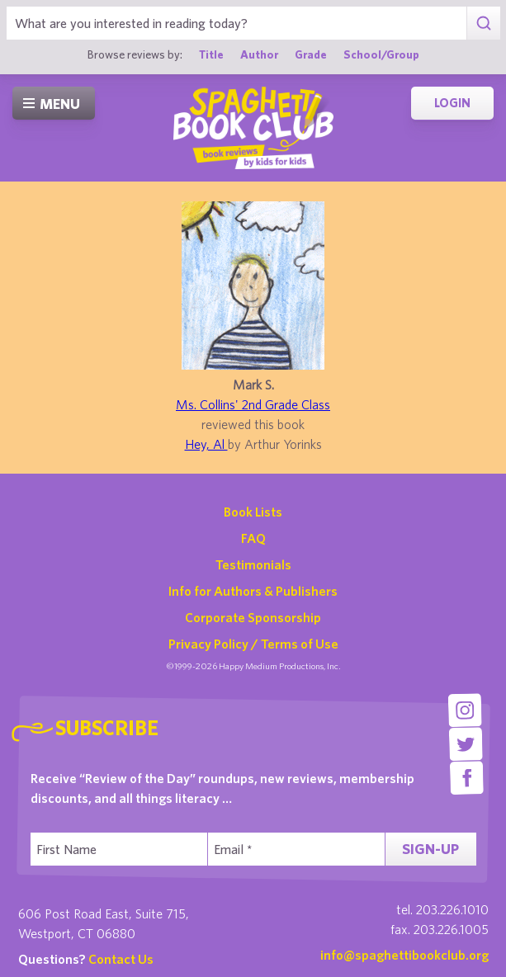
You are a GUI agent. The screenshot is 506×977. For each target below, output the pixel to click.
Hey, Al (206, 444)
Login (452, 103)
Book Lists (253, 511)
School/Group (381, 54)
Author (259, 54)
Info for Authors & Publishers (253, 590)
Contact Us (121, 958)
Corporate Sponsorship (253, 617)
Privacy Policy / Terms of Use (253, 643)
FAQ (253, 538)
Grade (311, 54)
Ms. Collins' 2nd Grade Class (253, 404)
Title (211, 54)
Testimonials (253, 564)
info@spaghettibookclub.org (404, 954)
